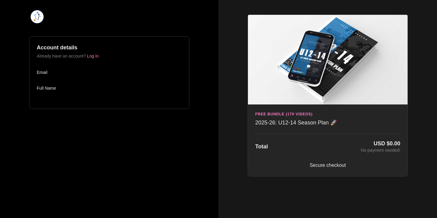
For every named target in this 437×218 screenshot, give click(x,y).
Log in (93, 56)
